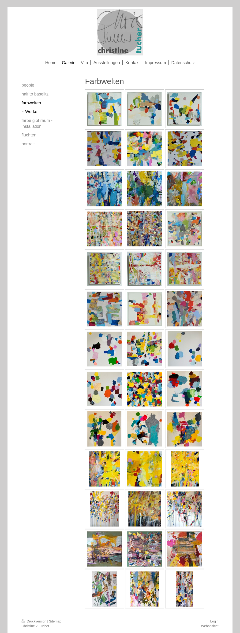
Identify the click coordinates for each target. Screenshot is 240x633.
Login (214, 621)
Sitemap (55, 621)
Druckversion (34, 621)
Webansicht (209, 626)
